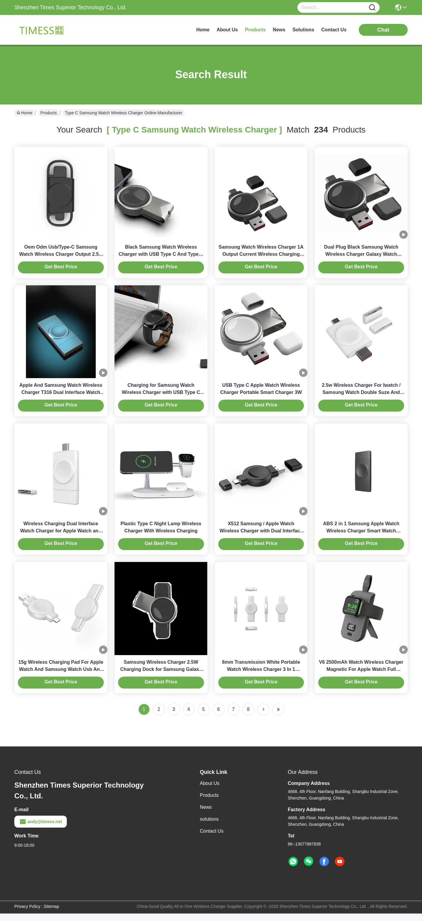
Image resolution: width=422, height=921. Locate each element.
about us (227, 29)
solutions (303, 29)
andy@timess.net (40, 829)
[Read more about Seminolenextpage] (263, 716)
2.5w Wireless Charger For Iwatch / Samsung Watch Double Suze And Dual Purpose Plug (361, 396)
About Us (209, 790)
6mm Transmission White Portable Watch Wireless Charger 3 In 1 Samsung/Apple (261, 676)
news (279, 29)
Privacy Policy (27, 913)
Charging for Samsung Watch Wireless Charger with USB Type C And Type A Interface (161, 396)
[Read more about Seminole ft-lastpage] (278, 716)
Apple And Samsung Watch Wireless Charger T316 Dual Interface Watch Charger (60, 396)
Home (202, 29)
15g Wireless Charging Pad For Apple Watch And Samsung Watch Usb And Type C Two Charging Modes (60, 676)
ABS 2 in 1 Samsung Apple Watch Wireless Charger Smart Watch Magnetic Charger (361, 536)
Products (48, 112)
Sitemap (51, 913)
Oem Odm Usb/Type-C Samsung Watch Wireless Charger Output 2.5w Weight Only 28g (60, 256)
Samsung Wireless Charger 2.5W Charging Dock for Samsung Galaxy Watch (161, 676)
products (255, 29)
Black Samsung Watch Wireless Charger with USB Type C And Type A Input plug (161, 256)
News (206, 814)
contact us (334, 29)
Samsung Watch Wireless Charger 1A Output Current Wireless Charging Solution (261, 256)
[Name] (372, 7)
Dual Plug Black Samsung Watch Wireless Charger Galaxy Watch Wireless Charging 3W (361, 256)
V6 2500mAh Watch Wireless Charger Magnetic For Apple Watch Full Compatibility (361, 676)
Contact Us (211, 838)
